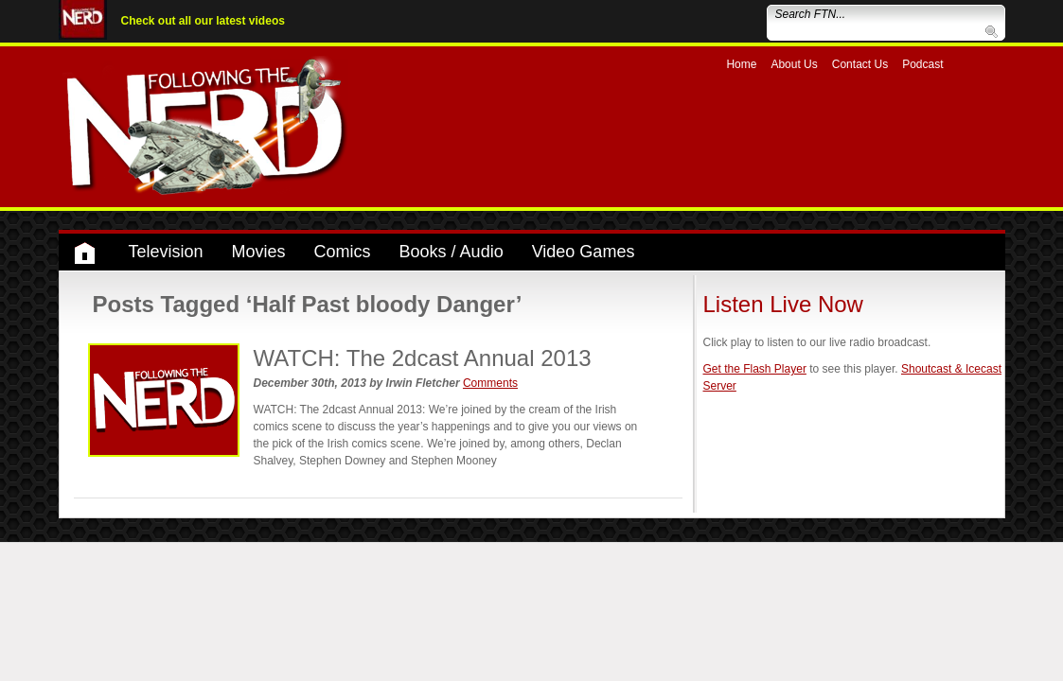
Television (166, 251)
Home (741, 64)
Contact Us (860, 64)
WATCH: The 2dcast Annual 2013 (423, 358)
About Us (794, 64)
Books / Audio (451, 251)
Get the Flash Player (754, 368)
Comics (342, 251)
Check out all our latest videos (203, 20)
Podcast (922, 64)
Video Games (583, 251)
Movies (259, 251)
